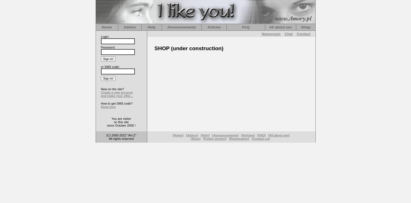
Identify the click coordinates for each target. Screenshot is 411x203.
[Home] (178, 135)
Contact (303, 34)
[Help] (205, 135)
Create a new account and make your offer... (117, 94)
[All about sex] (279, 135)
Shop (306, 27)
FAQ (246, 27)
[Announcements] (225, 135)
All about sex (280, 27)
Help (151, 27)
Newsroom (271, 34)
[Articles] (248, 135)
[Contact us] (261, 138)
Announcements (181, 27)
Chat (289, 34)
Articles (214, 27)
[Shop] (196, 138)
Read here (108, 107)
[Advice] (192, 135)
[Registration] (239, 138)
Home (107, 27)
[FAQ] (261, 135)
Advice (130, 27)
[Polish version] (215, 138)
